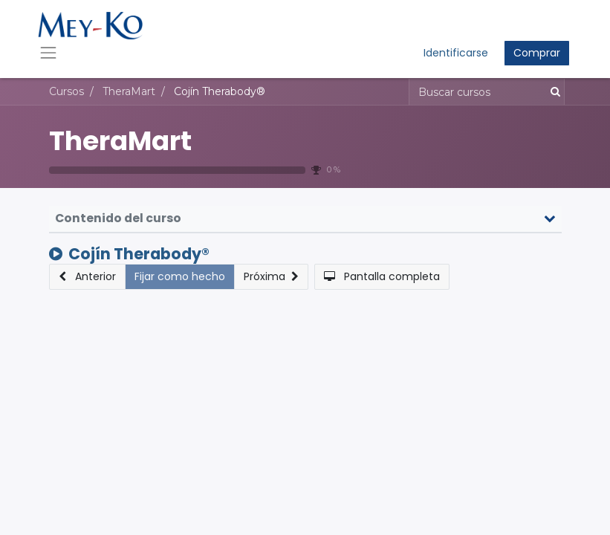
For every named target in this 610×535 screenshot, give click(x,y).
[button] (87, 277)
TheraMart (120, 141)
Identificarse (456, 52)
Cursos (66, 91)
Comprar (536, 52)
